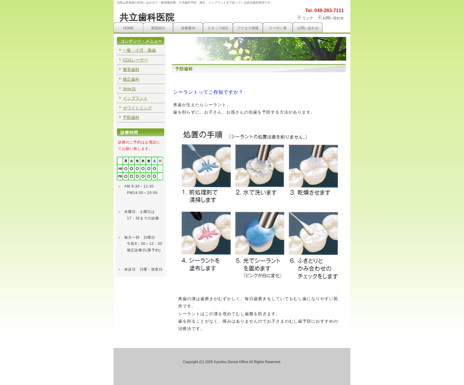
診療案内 (188, 28)
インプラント (135, 98)
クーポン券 (278, 28)
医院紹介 (158, 28)
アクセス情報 (248, 28)
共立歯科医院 (147, 17)
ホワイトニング (137, 108)
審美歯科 (131, 69)
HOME (128, 28)
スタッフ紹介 (218, 28)
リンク (307, 18)
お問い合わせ (333, 18)
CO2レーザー (135, 60)
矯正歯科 (131, 79)
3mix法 (129, 88)
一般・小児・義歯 (139, 50)
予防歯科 (131, 117)
